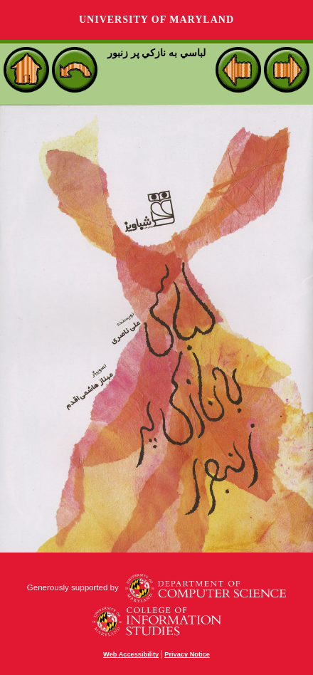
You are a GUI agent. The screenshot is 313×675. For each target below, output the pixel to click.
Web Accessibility (131, 654)
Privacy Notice (187, 654)
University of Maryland (156, 19)
